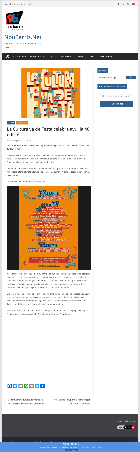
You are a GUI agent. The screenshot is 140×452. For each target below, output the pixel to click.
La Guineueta (22, 123)
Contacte (81, 56)
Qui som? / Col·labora (60, 56)
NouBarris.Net (23, 37)
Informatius (31, 141)
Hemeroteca (19, 56)
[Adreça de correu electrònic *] (116, 96)
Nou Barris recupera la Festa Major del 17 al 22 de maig (73, 401)
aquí (100, 447)
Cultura (11, 123)
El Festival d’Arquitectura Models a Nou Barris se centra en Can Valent (24, 401)
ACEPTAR (71, 450)
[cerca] (112, 78)
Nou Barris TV (37, 56)
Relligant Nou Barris (101, 56)
